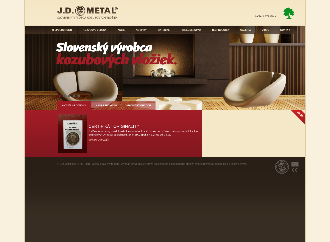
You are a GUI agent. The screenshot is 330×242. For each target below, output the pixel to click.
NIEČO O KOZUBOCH (138, 105)
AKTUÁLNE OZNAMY (74, 105)
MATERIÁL (164, 30)
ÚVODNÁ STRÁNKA (265, 16)
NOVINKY (141, 30)
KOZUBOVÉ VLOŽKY (95, 30)
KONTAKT (286, 30)
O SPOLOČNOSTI (62, 30)
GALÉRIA (245, 30)
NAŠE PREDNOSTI (106, 105)
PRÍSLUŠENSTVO (191, 30)
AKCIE (121, 30)
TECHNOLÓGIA (220, 30)
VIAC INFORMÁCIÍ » (99, 139)
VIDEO (265, 30)
